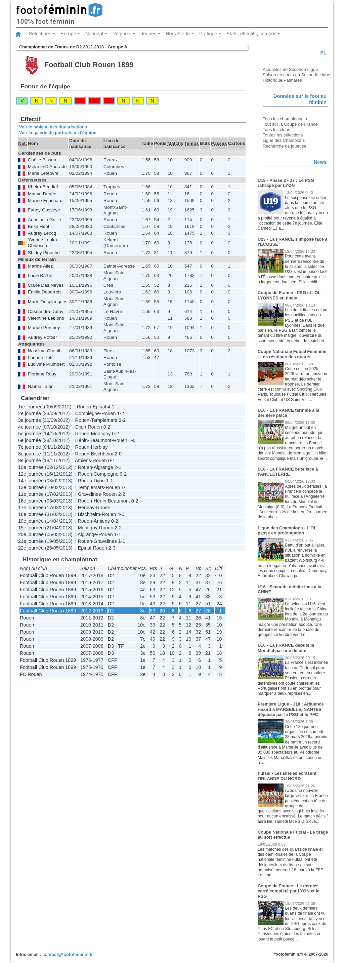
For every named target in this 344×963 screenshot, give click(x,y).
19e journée (31, 521)
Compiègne (87, 413)
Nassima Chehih (44, 350)
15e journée (31, 527)
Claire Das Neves (45, 285)
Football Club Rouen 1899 (48, 575)
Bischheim (102, 453)
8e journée (29, 453)
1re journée (30, 406)
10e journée (31, 467)
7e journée (29, 447)
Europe (68, 33)
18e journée (31, 514)
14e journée (31, 480)
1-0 (132, 440)
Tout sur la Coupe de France (290, 124)
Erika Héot (38, 226)
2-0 (118, 453)
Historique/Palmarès (282, 80)
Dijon (80, 427)
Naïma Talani (41, 386)
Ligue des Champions (284, 140)
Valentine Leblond (46, 318)
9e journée (29, 460)
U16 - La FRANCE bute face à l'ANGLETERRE (288, 472)
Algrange (103, 467)
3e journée (29, 420)
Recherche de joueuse (284, 146)
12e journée (31, 474)
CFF (112, 660)
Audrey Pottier (42, 337)
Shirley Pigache (44, 252)
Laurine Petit (41, 357)
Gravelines (89, 494)
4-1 (111, 406)
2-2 (121, 494)
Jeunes (148, 33)
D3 (111, 653)
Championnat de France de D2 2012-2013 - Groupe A (73, 46)
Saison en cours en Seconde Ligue (296, 74)
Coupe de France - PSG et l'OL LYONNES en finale (289, 295)
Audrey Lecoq (42, 233)
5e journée (29, 433)
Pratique (208, 33)
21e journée (31, 541)
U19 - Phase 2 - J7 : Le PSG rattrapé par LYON (286, 183)
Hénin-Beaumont (93, 440)
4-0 (120, 514)
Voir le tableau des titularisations (53, 126)
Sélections (40, 33)
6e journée (29, 440)
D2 (111, 575)
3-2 (122, 420)
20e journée (31, 534)
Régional (122, 33)
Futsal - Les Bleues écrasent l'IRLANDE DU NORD (287, 776)
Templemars (104, 420)
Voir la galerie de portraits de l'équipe (57, 132)
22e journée (31, 548)
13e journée (31, 487)
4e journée (29, 427)
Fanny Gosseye (44, 209)
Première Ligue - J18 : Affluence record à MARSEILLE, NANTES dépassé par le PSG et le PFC (291, 709)
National (94, 33)
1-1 (109, 480)
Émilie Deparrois (44, 291)
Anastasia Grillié (44, 219)
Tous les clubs (276, 129)
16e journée (31, 501)
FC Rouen (31, 674)
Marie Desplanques (48, 301)
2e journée (29, 413)
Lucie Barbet (41, 275)
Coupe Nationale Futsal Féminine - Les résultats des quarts (292, 354)
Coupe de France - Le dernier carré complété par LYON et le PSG (288, 891)
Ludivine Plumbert (46, 364)
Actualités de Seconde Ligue (290, 69)
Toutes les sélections (283, 134)
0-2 (107, 427)
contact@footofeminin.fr (67, 954)
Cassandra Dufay (45, 311)
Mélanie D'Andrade (47, 166)
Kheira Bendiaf (43, 186)
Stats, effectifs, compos (251, 33)
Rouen (27, 617)
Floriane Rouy (42, 373)
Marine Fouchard (45, 200)
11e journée (31, 494)
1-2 (120, 413)
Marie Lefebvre (43, 173)
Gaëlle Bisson (42, 159)
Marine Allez (40, 266)
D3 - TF (116, 646)
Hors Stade (178, 33)
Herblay (99, 447)
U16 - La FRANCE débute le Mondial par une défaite (286, 648)
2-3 (112, 548)
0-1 (111, 460)
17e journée (31, 507)
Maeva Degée (42, 193)
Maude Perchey (44, 327)
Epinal (99, 406)
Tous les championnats (285, 118)
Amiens (83, 460)
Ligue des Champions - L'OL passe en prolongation (287, 530)
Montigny (101, 433)
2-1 (117, 467)
